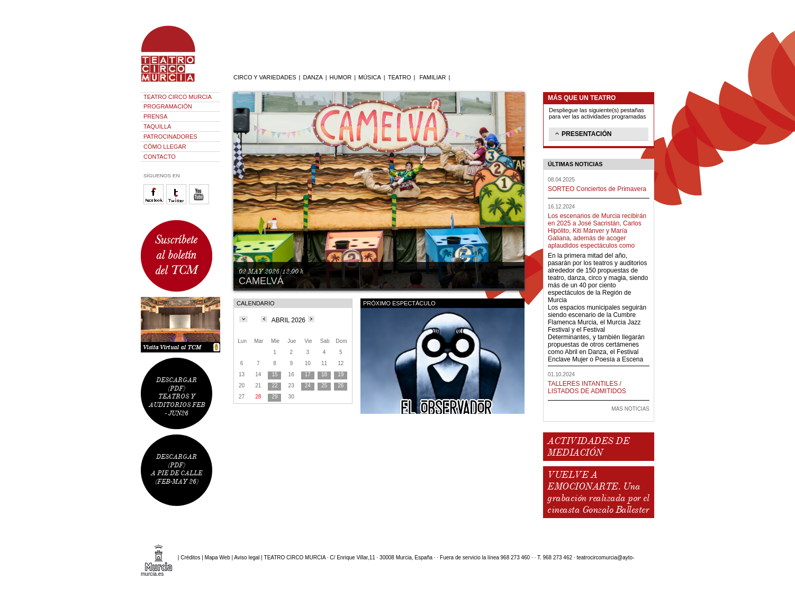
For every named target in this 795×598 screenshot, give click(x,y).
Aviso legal (246, 557)
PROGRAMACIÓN (167, 106)
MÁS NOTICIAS (630, 409)
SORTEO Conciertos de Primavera (597, 189)
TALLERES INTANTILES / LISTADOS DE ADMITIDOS (587, 387)
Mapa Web (217, 557)
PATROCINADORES (170, 136)
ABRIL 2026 (288, 320)
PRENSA (155, 116)
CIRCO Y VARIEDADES (264, 77)
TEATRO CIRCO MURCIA (177, 97)
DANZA (312, 77)
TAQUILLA (157, 126)
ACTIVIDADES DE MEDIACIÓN (588, 446)
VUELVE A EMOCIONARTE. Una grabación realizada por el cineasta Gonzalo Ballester (598, 492)
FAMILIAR (432, 77)
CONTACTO (159, 156)
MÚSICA (369, 77)
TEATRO (399, 77)
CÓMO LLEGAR (164, 146)
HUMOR (341, 77)
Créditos (190, 557)
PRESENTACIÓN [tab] (582, 133)
